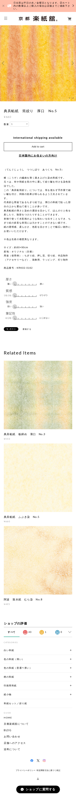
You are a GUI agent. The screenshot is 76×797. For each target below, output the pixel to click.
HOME (8, 717)
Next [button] (72, 63)
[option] (38, 63)
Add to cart (38, 146)
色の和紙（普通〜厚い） (18, 667)
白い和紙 (9, 650)
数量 (6, 124)
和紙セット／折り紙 (15, 703)
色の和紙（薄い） (14, 659)
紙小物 (8, 694)
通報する (27, 329)
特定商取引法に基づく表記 (48, 770)
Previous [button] (4, 63)
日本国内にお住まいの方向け (38, 155)
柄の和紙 (9, 676)
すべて (12, 632)
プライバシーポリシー (25, 770)
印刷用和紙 (10, 685)
